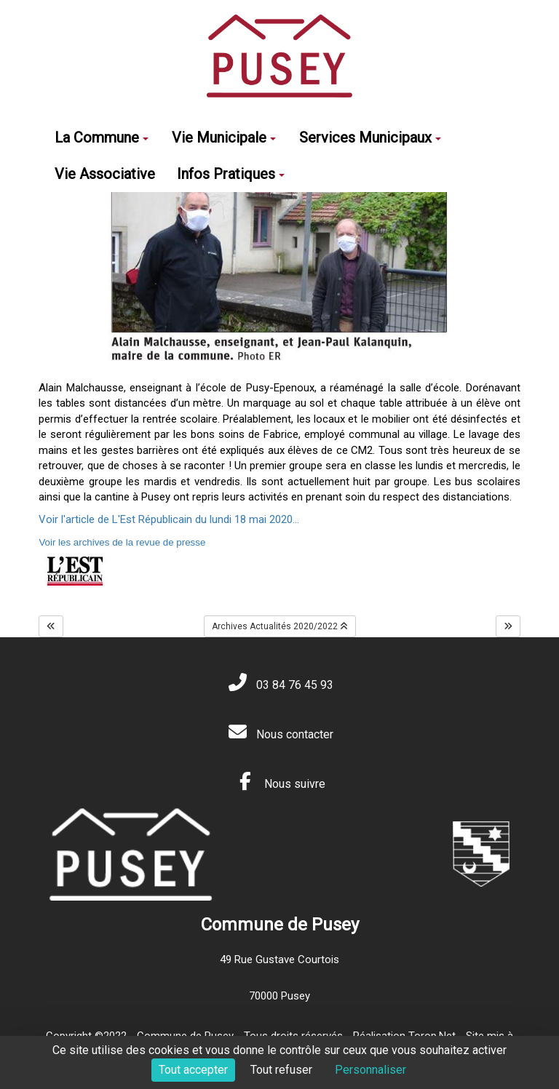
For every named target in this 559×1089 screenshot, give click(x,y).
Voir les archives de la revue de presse (122, 542)
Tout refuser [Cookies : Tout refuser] (281, 1070)
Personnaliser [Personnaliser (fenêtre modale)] (370, 1070)
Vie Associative (105, 174)
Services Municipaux (370, 137)
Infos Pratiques (231, 174)
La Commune (101, 137)
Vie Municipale (224, 137)
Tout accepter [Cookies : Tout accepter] (193, 1070)
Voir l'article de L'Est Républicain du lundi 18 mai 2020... (169, 519)
